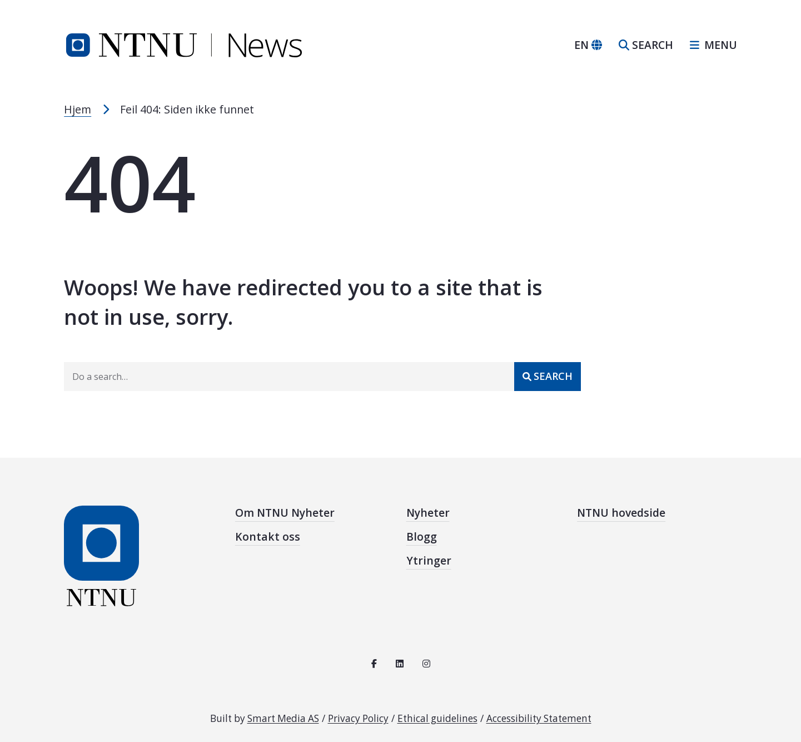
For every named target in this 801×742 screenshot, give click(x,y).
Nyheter (428, 513)
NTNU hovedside (621, 513)
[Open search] (645, 45)
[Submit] (547, 376)
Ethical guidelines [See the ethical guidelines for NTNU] (437, 718)
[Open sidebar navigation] (709, 45)
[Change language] (588, 45)
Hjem (77, 109)
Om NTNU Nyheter (285, 513)
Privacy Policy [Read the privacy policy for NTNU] (358, 718)
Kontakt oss (267, 537)
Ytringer (428, 560)
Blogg (421, 537)
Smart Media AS (283, 718)
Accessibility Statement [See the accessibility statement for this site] (538, 718)
